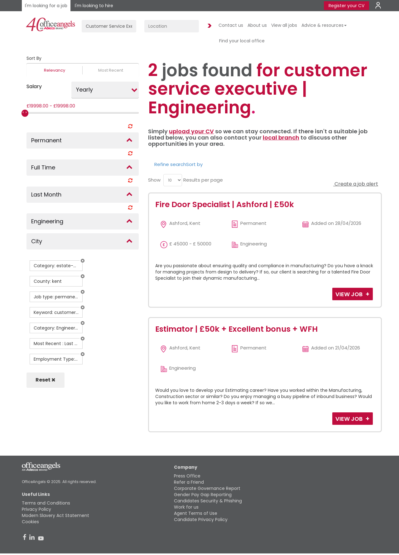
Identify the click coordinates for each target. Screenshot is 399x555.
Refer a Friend (189, 482)
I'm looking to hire (94, 5)
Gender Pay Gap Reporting (203, 494)
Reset (45, 379)
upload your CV (191, 131)
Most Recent (110, 70)
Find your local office (242, 41)
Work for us (186, 507)
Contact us (231, 25)
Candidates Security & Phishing (208, 501)
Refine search (170, 164)
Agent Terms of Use (195, 513)
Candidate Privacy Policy (201, 519)
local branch (281, 137)
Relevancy (54, 70)
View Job (349, 294)
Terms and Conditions (46, 503)
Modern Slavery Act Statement (55, 515)
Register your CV (346, 5)
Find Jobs (208, 26)
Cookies (30, 522)
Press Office (187, 476)
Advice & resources (324, 25)
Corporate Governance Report (207, 488)
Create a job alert (355, 183)
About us (257, 25)
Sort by (194, 164)
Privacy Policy (36, 509)
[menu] (172, 180)
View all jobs (284, 25)
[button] (82, 261)
